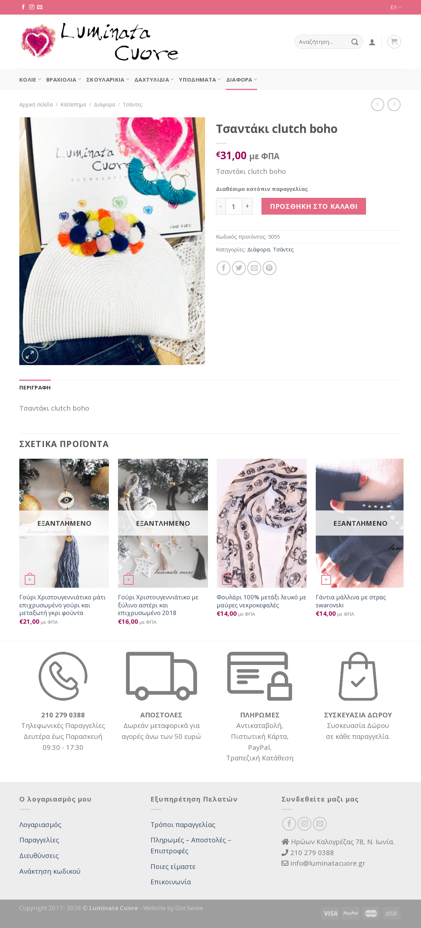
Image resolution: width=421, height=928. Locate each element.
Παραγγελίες (39, 839)
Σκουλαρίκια (107, 79)
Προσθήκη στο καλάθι (314, 206)
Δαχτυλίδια (154, 79)
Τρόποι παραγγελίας (182, 824)
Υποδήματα (200, 79)
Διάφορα (241, 79)
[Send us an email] (39, 7)
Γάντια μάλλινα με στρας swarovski (351, 601)
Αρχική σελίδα (36, 104)
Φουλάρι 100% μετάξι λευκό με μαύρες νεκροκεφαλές (261, 601)
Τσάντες (132, 104)
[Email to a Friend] (254, 268)
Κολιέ (30, 79)
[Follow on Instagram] (31, 7)
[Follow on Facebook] (23, 7)
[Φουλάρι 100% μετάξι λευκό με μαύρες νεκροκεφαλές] (262, 523)
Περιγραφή (35, 387)
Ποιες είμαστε (173, 866)
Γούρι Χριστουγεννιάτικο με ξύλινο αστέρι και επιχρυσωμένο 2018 (158, 605)
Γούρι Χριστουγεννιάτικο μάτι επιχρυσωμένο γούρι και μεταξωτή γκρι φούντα (62, 605)
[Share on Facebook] (224, 268)
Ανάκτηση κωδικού (49, 871)
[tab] (35, 388)
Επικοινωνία (170, 881)
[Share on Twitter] (239, 268)
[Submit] (355, 42)
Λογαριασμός (40, 824)
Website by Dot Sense (173, 908)
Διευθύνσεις (39, 855)
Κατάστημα (73, 104)
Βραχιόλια (63, 79)
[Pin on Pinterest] (269, 268)
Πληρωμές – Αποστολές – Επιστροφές (190, 845)
